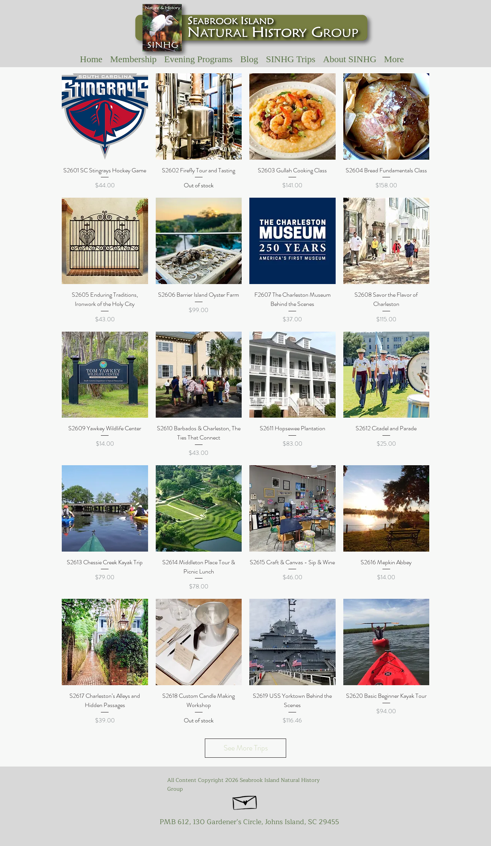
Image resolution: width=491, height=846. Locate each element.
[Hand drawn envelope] (245, 800)
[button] (290, 59)
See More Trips (246, 747)
